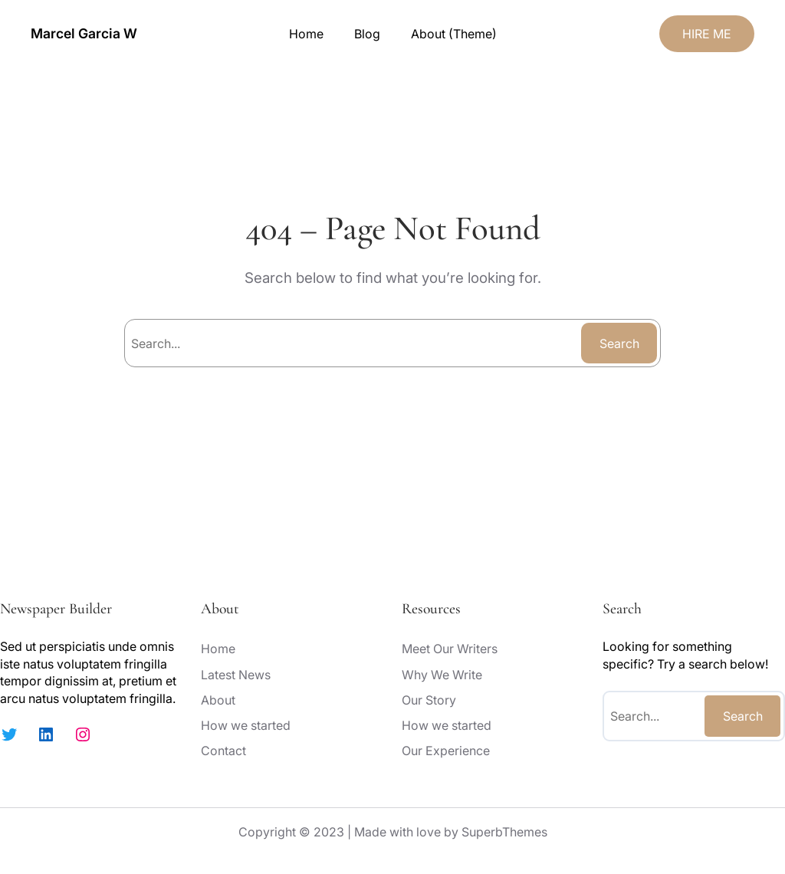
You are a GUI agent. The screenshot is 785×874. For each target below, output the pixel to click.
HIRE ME (706, 33)
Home (306, 33)
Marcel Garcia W (84, 33)
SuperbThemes (504, 832)
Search (619, 343)
